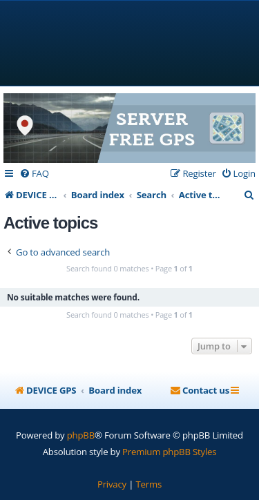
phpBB (81, 435)
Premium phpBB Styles (169, 451)
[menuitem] (34, 174)
